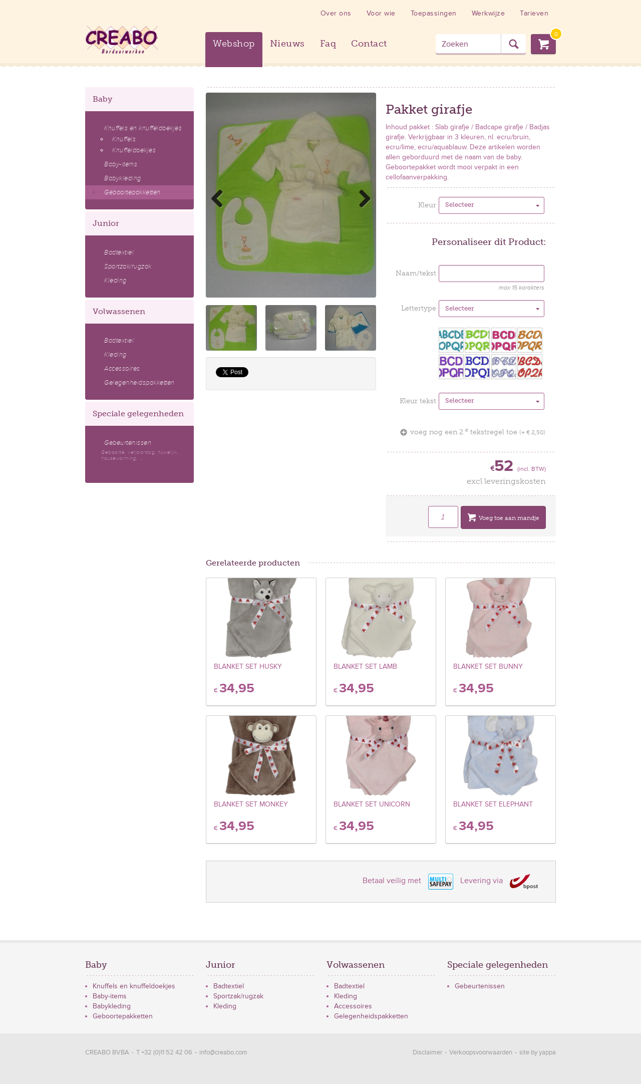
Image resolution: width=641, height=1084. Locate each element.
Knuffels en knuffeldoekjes (143, 128)
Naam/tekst (416, 273)
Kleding (115, 281)
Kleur (427, 205)
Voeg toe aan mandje (503, 518)
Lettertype (418, 308)
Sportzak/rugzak (128, 266)
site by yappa (537, 1052)
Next (361, 198)
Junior (106, 223)
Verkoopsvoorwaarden (480, 1052)
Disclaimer (427, 1052)
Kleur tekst (418, 401)
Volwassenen (119, 311)
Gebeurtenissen (143, 450)
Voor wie (381, 13)
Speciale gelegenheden (138, 413)
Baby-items (120, 164)
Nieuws (287, 43)
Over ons (336, 13)
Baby (102, 99)
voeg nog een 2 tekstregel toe (472, 432)
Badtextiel (119, 252)
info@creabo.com (223, 1052)
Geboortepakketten (132, 192)
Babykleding (122, 178)
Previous (221, 198)
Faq (328, 43)
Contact (369, 43)
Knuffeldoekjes (134, 150)
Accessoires (122, 369)
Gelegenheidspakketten (139, 383)
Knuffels (124, 139)
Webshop (234, 43)
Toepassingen (434, 13)
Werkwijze (488, 13)
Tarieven (534, 13)
